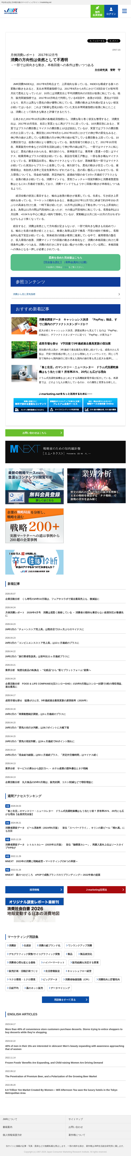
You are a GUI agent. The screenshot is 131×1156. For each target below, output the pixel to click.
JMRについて (10, 1119)
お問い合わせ (75, 1127)
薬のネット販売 (34, 988)
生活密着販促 (52, 971)
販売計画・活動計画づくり (23, 971)
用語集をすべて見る (65, 999)
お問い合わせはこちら (34, 432)
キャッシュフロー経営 (79, 971)
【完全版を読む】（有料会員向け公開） (65, 262)
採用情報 (34, 889)
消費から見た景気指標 (24, 294)
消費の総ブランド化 (49, 945)
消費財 (12, 945)
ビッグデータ (50, 979)
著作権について (76, 1135)
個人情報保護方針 (12, 1135)
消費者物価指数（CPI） (78, 979)
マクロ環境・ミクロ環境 (22, 979)
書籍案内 (7, 1127)
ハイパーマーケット (54, 962)
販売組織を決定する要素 (85, 962)
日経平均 (13, 988)
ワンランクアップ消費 (80, 945)
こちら (65, 267)
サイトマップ (75, 1119)
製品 (70, 954)
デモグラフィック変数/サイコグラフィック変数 (34, 954)
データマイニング (60, 988)
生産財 (27, 945)
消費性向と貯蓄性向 (109, 979)
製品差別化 (86, 954)
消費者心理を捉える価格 (22, 962)
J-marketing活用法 (96, 889)
